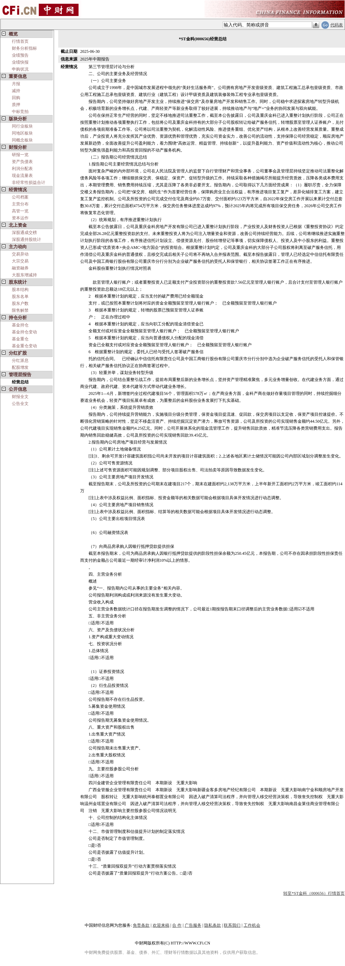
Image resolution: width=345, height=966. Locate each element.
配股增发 (20, 367)
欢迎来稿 (161, 925)
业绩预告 (20, 55)
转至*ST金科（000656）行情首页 (314, 893)
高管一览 (20, 211)
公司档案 (20, 197)
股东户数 (20, 303)
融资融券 (20, 268)
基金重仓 (20, 338)
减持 (16, 90)
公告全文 (20, 403)
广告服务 (193, 925)
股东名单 (20, 296)
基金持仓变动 (24, 332)
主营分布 (20, 204)
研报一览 (20, 154)
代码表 (336, 25)
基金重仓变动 (24, 345)
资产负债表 (22, 161)
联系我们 (232, 925)
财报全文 (20, 396)
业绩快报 (20, 62)
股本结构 (20, 289)
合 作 (177, 925)
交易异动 (20, 254)
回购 (16, 97)
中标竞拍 (20, 111)
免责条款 (141, 925)
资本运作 (20, 218)
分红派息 (20, 360)
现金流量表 (22, 175)
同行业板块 (22, 126)
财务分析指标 (24, 48)
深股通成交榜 (24, 232)
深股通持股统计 (26, 239)
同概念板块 (22, 140)
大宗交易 (20, 261)
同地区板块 (22, 133)
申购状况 (20, 69)
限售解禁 (20, 310)
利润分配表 (22, 168)
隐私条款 (212, 925)
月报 (16, 83)
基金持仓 (20, 325)
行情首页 (20, 41)
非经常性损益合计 (28, 182)
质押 (16, 104)
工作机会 (252, 925)
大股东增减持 (24, 275)
